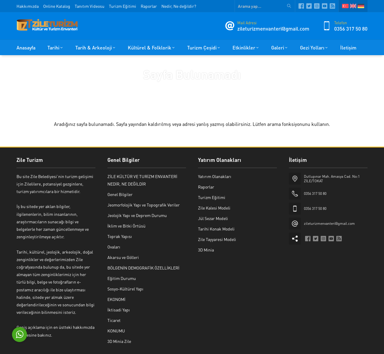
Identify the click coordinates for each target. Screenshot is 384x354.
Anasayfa (173, 87)
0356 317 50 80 (351, 28)
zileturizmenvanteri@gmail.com (273, 28)
